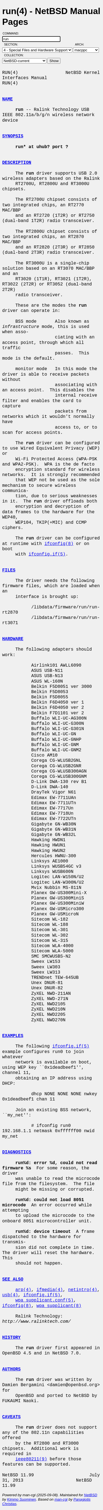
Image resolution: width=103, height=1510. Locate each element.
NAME (7, 99)
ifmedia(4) (50, 1290)
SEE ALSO (12, 1279)
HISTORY (11, 1338)
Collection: (14, 55)
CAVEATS (11, 1417)
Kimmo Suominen (21, 1499)
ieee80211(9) (31, 1459)
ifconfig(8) (59, 544)
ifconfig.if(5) (47, 554)
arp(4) (23, 1290)
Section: (12, 44)
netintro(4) (82, 1290)
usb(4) (10, 1295)
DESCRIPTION (16, 163)
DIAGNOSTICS (16, 1152)
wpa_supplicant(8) (59, 1306)
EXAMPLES (12, 1036)
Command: (12, 33)
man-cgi (60, 1499)
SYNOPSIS (12, 136)
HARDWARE (12, 639)
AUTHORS (11, 1369)
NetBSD (90, 1495)
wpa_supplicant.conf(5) (44, 1300)
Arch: (82, 44)
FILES (8, 570)
